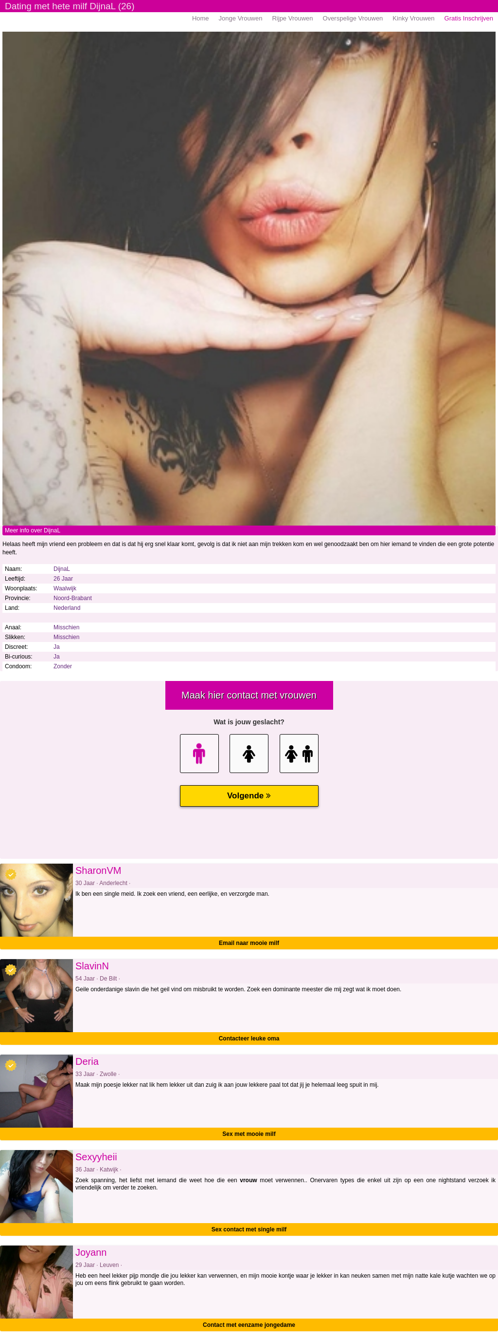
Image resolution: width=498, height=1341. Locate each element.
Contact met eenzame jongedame (249, 1325)
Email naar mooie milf (249, 943)
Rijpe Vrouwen (292, 18)
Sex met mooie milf (248, 1134)
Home (200, 18)
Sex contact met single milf (249, 1229)
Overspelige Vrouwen (353, 18)
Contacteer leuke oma (249, 1038)
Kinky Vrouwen (413, 18)
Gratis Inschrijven (469, 18)
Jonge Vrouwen (241, 18)
